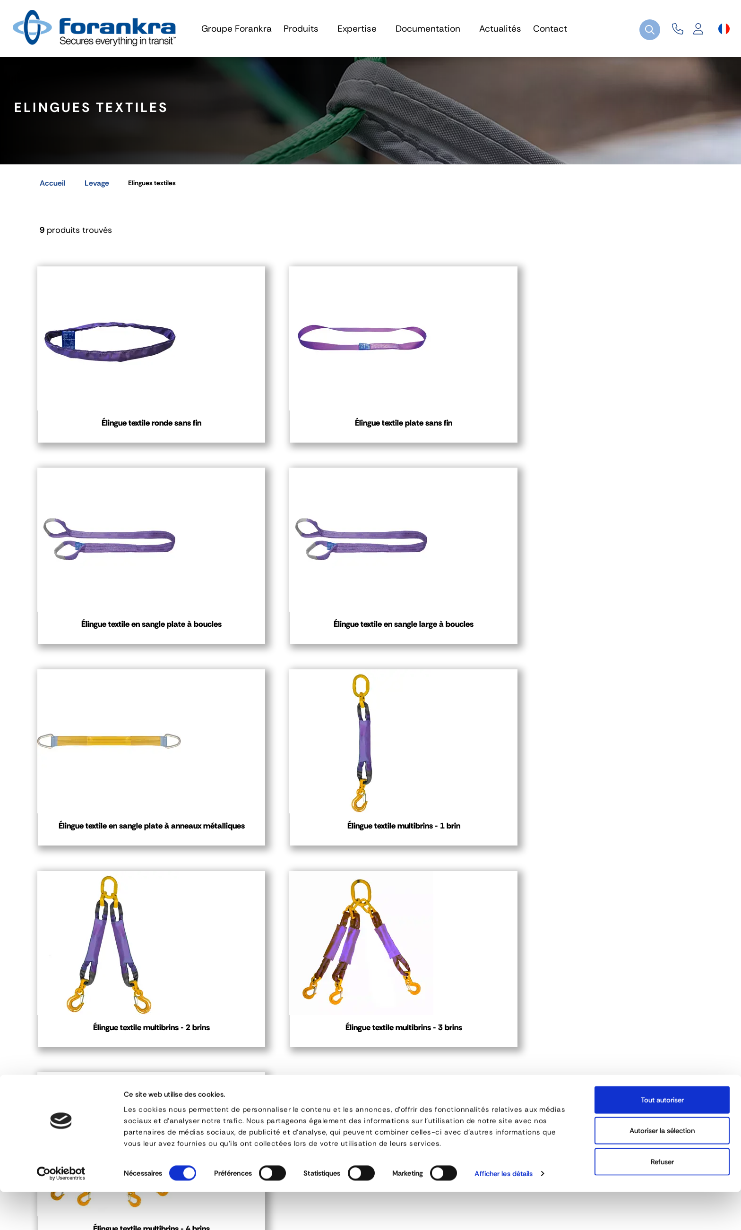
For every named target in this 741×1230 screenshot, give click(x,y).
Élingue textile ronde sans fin (111, 428)
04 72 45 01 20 (88, 1060)
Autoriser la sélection (662, 1168)
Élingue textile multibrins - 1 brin (284, 651)
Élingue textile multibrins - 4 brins (112, 867)
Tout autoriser (662, 1137)
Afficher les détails (503, 1211)
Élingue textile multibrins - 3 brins (629, 651)
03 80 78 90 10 (320, 1060)
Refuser (662, 1199)
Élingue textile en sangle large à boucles (629, 434)
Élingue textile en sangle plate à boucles (457, 434)
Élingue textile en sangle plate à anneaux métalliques (112, 651)
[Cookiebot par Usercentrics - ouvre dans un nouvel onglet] (61, 1211)
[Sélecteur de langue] (724, 28)
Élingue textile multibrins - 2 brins (457, 651)
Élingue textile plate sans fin (284, 428)
